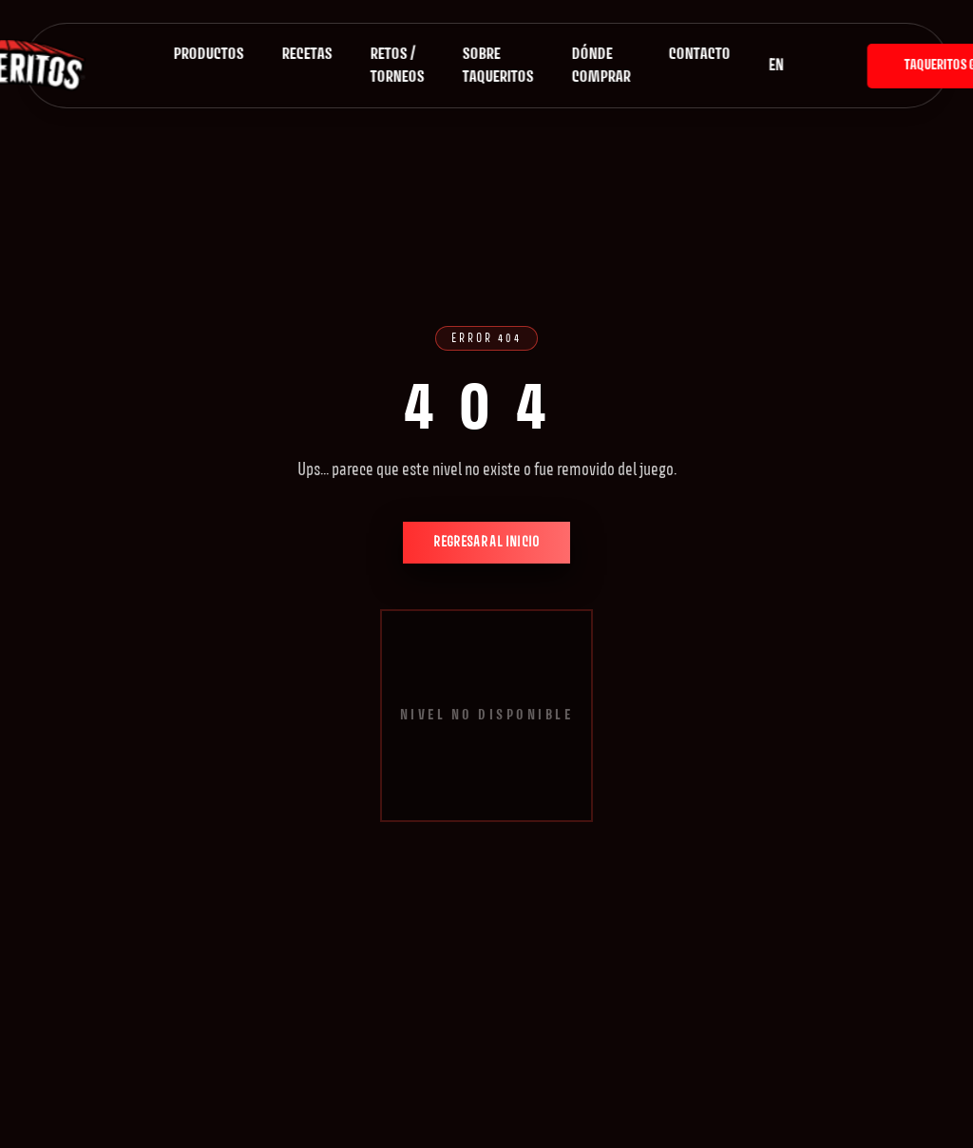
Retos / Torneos (398, 66)
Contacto (700, 54)
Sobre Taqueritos (498, 66)
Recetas (307, 54)
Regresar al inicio (486, 542)
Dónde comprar (601, 66)
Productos (209, 54)
